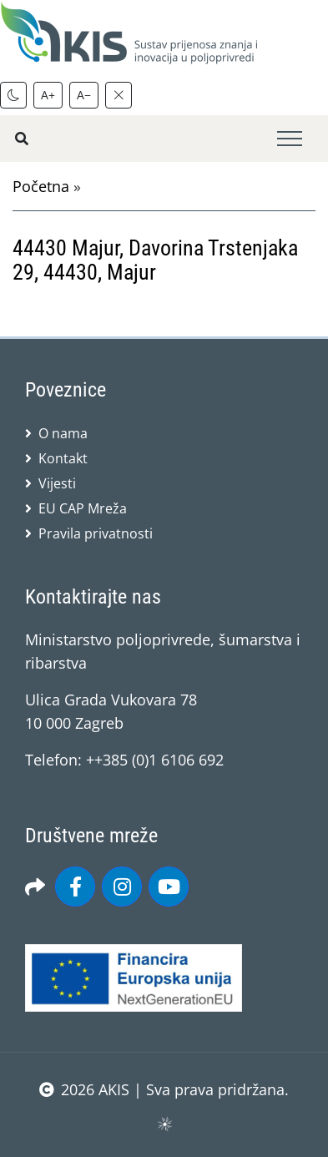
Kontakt (63, 458)
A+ (48, 95)
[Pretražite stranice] (21, 138)
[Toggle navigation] (289, 139)
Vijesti (57, 483)
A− (84, 95)
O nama (63, 433)
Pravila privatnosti (95, 533)
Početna (41, 186)
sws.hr (164, 1123)
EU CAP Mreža (82, 508)
